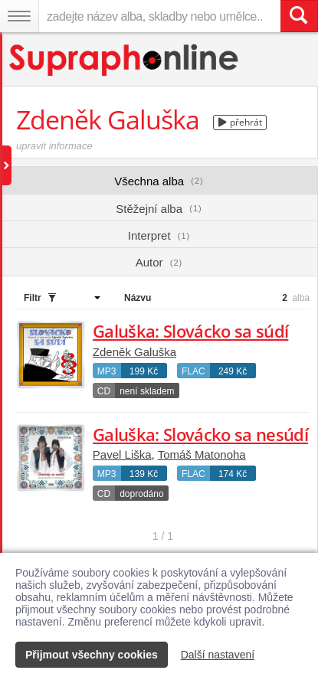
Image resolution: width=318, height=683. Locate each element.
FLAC (193, 371)
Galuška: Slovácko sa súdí (191, 330)
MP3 (106, 371)
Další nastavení (218, 655)
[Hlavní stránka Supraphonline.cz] (124, 60)
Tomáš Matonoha (202, 454)
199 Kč (143, 371)
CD (103, 391)
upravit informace (54, 146)
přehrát (240, 122)
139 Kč (143, 474)
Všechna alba (159, 181)
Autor (159, 262)
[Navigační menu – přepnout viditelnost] (19, 16)
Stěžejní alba (159, 208)
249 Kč (232, 371)
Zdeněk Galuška (134, 351)
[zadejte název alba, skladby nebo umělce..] (159, 16)
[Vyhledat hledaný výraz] (299, 16)
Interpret (159, 235)
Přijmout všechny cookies (91, 655)
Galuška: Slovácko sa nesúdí (200, 434)
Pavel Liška (122, 454)
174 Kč (232, 474)
